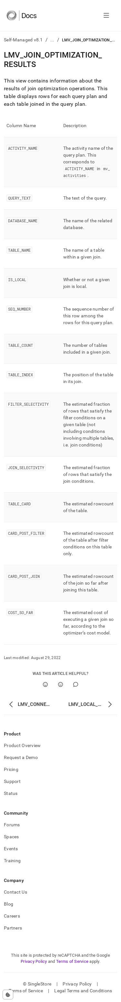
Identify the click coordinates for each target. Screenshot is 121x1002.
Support (12, 781)
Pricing (11, 769)
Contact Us (15, 892)
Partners (13, 927)
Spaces (11, 836)
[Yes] (45, 684)
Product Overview (22, 745)
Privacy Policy (34, 961)
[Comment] (75, 684)
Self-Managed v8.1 (23, 39)
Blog (8, 904)
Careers (12, 916)
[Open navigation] (106, 15)
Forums (12, 824)
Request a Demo (21, 757)
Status (11, 793)
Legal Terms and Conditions (83, 990)
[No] (60, 684)
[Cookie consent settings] (8, 994)
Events (11, 848)
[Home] (21, 15)
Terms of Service (72, 961)
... (52, 39)
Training (12, 860)
